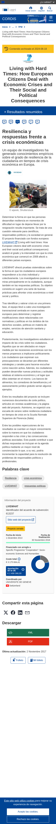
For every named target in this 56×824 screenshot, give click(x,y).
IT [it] (31, 122)
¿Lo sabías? (47, 2)
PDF (30, 641)
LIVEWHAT (9, 242)
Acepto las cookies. (28, 811)
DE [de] (4, 122)
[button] (41, 9)
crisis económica (33, 478)
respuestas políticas (35, 486)
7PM (20, 27)
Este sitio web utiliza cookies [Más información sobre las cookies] (19, 800)
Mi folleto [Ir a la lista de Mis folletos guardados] (36, 660)
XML (30, 632)
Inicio (5, 27)
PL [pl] (37, 122)
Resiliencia (10, 478)
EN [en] (11, 122)
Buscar (50, 9)
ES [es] (17, 122)
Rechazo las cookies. (28, 819)
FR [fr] (24, 122)
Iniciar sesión (31, 9)
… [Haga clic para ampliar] (13, 27)
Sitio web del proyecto (21, 519)
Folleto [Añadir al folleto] (18, 660)
